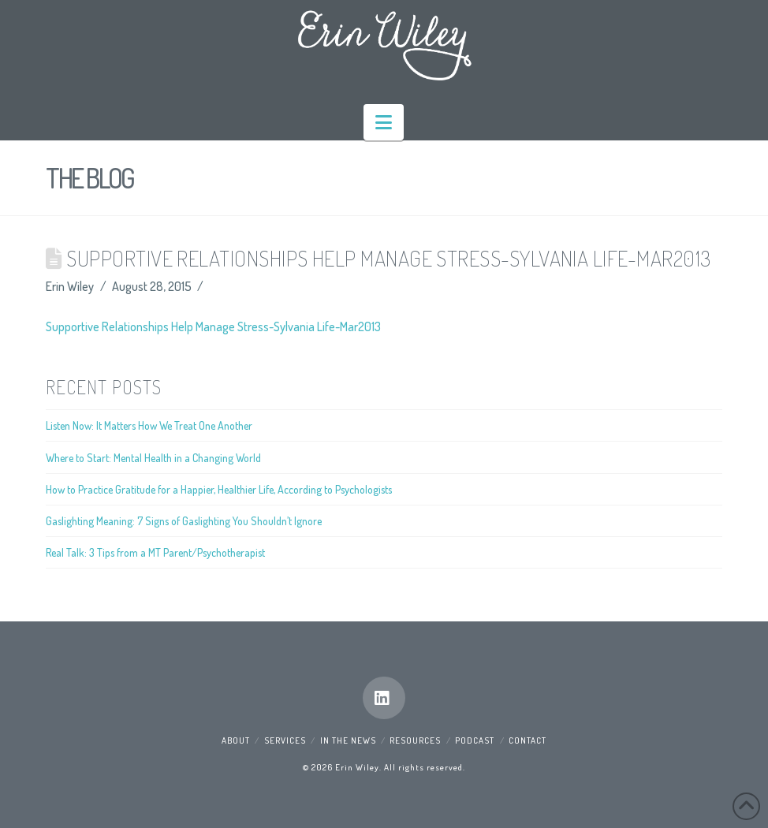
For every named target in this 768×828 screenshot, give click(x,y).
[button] (383, 122)
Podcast (474, 740)
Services (285, 740)
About (236, 740)
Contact (527, 740)
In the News (348, 740)
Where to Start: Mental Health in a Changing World (153, 457)
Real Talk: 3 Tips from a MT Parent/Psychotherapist (155, 552)
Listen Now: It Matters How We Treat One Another (149, 425)
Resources (415, 740)
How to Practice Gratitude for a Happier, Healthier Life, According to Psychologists (219, 489)
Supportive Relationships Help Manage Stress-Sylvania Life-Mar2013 (213, 326)
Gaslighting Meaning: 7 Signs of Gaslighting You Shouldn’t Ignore (184, 521)
